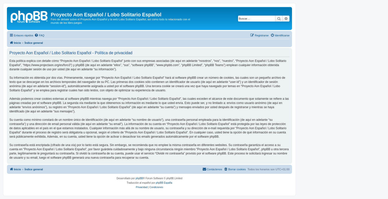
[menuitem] (39, 35)
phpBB (139, 178)
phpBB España (164, 182)
